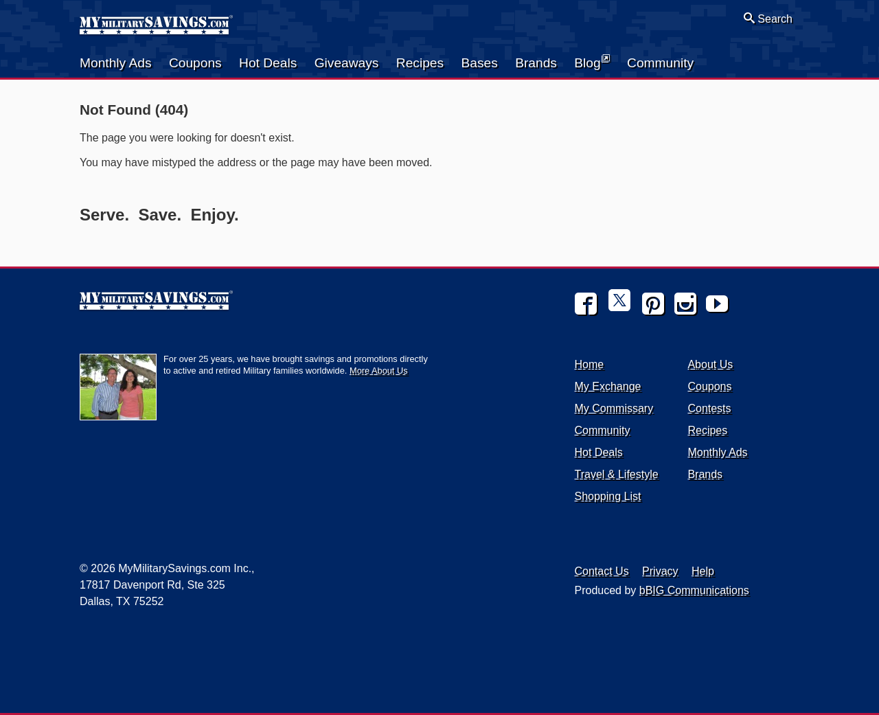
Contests (709, 408)
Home (589, 364)
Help (703, 571)
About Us (710, 364)
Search (768, 18)
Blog (591, 62)
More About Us (379, 370)
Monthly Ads (116, 63)
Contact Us (602, 571)
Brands (536, 63)
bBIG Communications (694, 590)
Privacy (660, 571)
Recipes (420, 63)
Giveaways (347, 63)
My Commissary (614, 408)
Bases (479, 63)
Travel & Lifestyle (617, 474)
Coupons (195, 63)
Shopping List (608, 496)
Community (660, 63)
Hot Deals (268, 63)
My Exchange (608, 386)
